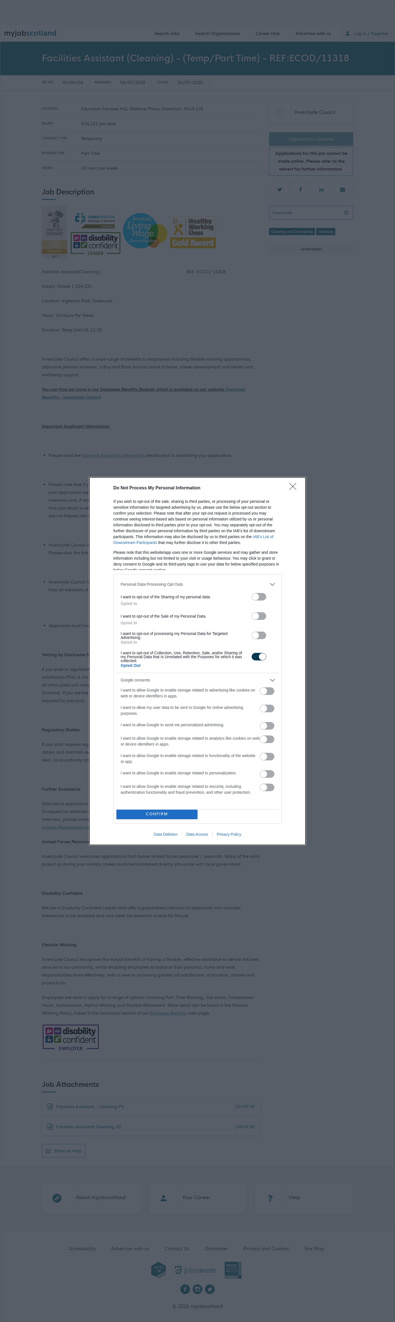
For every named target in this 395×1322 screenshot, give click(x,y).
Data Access (197, 834)
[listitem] (197, 584)
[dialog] (197, 661)
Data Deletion (166, 834)
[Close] (294, 488)
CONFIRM (157, 814)
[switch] (259, 597)
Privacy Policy (229, 834)
